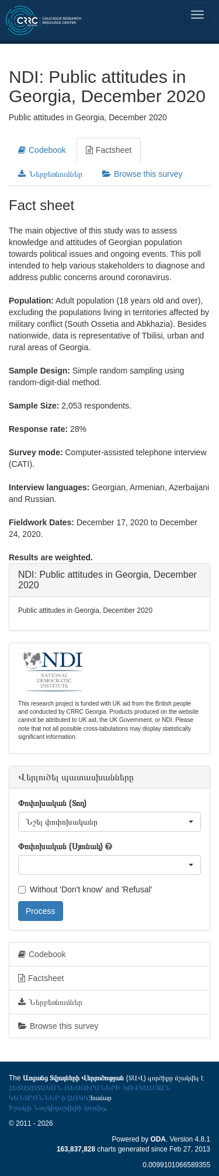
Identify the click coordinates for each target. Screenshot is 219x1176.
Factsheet (108, 150)
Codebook (42, 150)
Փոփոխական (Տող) (52, 803)
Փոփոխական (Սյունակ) (60, 846)
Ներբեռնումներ (50, 174)
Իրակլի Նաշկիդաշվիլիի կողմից (57, 1108)
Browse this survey (142, 174)
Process (40, 911)
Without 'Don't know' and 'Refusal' (85, 889)
